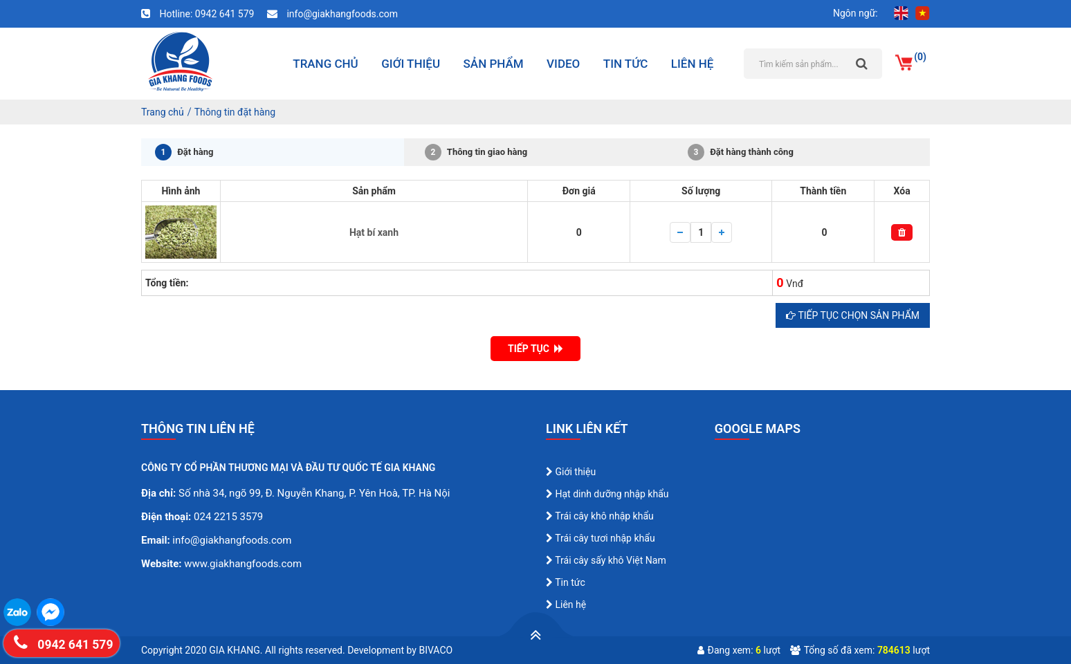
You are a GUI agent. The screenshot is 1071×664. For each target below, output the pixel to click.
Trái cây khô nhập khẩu (600, 516)
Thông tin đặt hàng (234, 112)
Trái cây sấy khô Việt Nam (606, 560)
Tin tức (625, 64)
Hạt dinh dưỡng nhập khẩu (607, 493)
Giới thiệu (410, 64)
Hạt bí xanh (374, 232)
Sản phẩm (494, 64)
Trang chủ (325, 64)
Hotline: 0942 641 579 (199, 13)
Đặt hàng (184, 152)
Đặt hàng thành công (741, 152)
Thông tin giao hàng (476, 152)
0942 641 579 (63, 641)
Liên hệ (692, 64)
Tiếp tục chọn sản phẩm (852, 315)
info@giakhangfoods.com (332, 13)
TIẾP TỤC (535, 348)
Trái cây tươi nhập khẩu (600, 538)
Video (563, 64)
